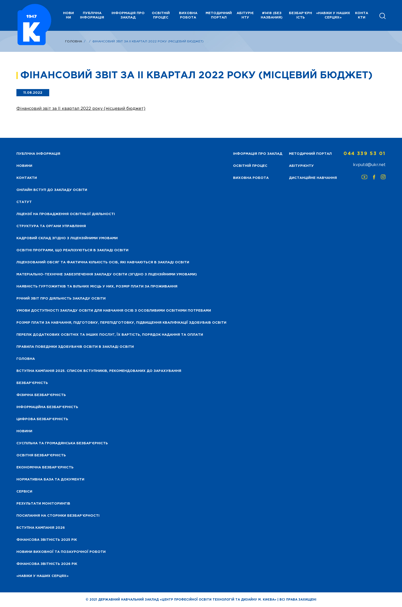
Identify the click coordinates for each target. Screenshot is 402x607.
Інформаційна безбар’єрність (47, 407)
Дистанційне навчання (313, 178)
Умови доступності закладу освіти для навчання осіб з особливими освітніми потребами (113, 310)
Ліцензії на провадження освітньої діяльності (65, 214)
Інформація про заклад (128, 15)
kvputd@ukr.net (369, 165)
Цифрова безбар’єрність (42, 419)
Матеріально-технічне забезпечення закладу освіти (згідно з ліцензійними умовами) (106, 274)
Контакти (361, 15)
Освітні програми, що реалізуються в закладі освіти (72, 250)
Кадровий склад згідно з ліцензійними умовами (67, 238)
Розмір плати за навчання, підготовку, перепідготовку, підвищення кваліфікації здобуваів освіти (121, 322)
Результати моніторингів (43, 503)
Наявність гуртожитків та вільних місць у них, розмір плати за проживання (96, 286)
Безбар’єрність (300, 15)
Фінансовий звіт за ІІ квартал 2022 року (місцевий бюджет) (80, 109)
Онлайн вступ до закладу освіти (51, 190)
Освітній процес (161, 15)
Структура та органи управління (51, 226)
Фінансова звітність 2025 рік (46, 539)
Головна (73, 41)
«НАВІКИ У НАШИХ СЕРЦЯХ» (333, 15)
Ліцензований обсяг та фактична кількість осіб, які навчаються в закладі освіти (102, 262)
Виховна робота (188, 15)
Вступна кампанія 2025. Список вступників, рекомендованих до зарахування (98, 371)
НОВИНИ (68, 15)
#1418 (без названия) (272, 15)
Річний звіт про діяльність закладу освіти (61, 298)
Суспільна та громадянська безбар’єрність (62, 443)
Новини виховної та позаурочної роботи (61, 552)
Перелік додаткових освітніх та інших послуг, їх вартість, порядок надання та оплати (109, 334)
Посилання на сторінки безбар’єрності (57, 515)
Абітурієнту (245, 15)
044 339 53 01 (365, 154)
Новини (24, 431)
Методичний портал (219, 15)
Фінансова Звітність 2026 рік (46, 564)
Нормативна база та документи (50, 479)
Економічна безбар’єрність (45, 467)
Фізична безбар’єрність (41, 395)
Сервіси (24, 491)
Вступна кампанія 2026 (40, 527)
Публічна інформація (92, 15)
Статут (24, 202)
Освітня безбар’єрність (41, 455)
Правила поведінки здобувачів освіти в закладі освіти (75, 346)
